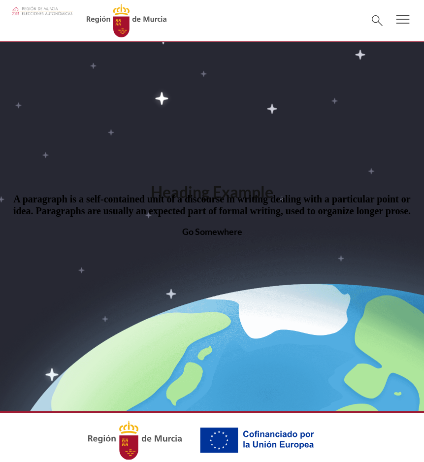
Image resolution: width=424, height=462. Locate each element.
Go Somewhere (212, 231)
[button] (403, 25)
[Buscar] (377, 21)
